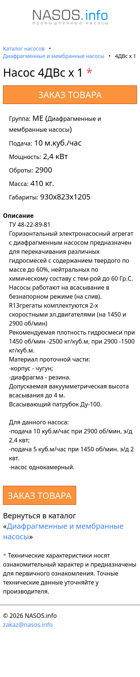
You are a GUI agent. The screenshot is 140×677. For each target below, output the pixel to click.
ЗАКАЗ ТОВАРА (70, 94)
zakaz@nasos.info (28, 624)
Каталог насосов (23, 48)
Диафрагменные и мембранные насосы (53, 56)
